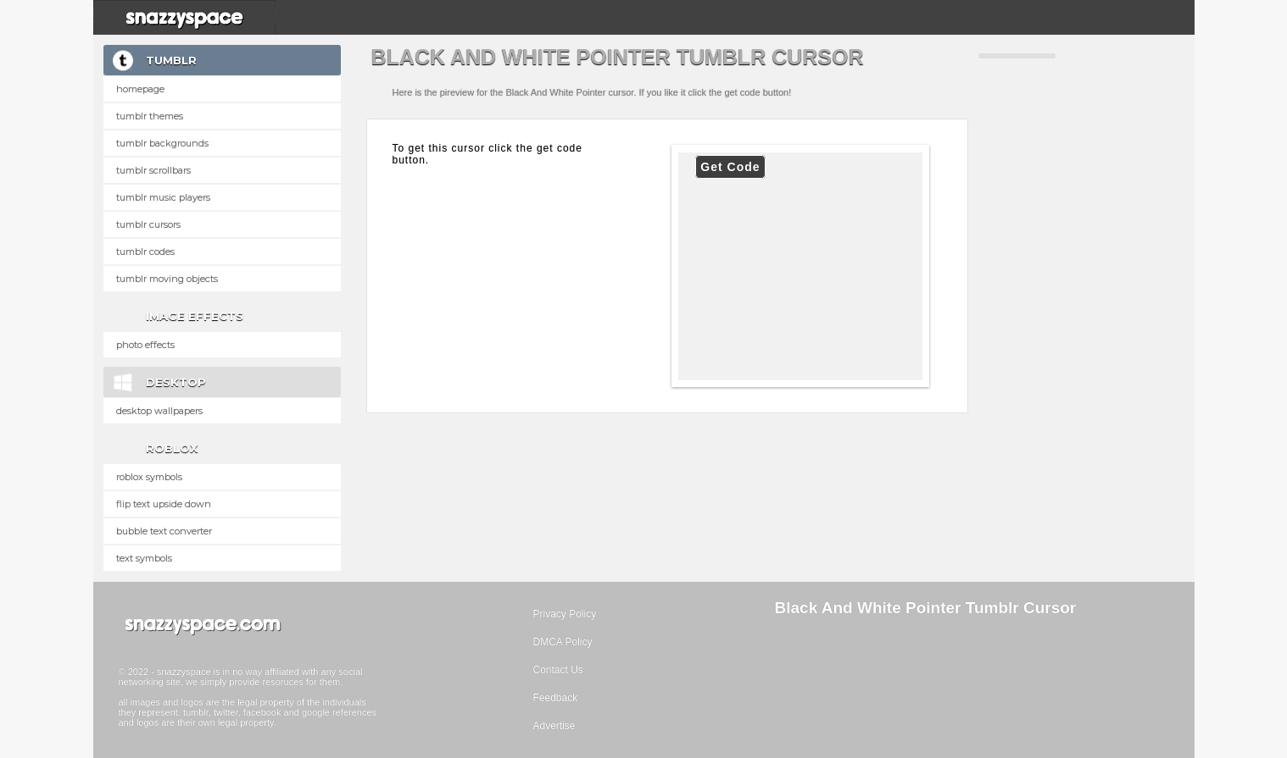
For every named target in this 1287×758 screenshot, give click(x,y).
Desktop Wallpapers (159, 411)
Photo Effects (145, 345)
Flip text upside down (163, 504)
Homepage (140, 89)
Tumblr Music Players (163, 197)
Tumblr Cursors (148, 224)
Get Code (730, 167)
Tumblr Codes (145, 251)
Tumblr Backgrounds (162, 143)
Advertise (554, 726)
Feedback (555, 698)
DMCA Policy (563, 642)
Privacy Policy (565, 614)
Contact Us (558, 670)
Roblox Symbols (149, 477)
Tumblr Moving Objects (167, 279)
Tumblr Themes (149, 116)
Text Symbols (144, 558)
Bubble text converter (164, 531)
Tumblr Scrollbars (153, 170)
